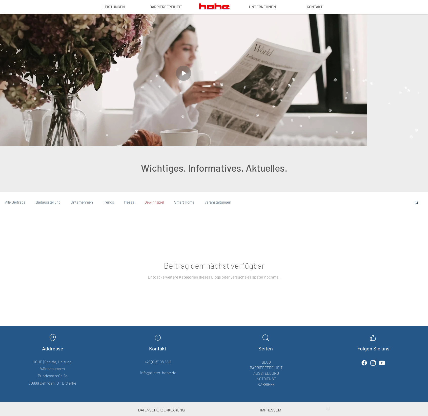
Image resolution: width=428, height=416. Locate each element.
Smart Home (184, 202)
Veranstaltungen (218, 202)
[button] (416, 202)
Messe (129, 202)
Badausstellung (48, 202)
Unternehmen (82, 202)
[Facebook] (364, 362)
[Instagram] (373, 362)
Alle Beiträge (15, 202)
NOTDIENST (266, 379)
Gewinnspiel (154, 202)
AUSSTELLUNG (266, 373)
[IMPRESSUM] (271, 410)
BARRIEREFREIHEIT (266, 367)
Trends (108, 202)
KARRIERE (266, 384)
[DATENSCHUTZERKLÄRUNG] (161, 410)
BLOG (266, 362)
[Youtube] (381, 362)
